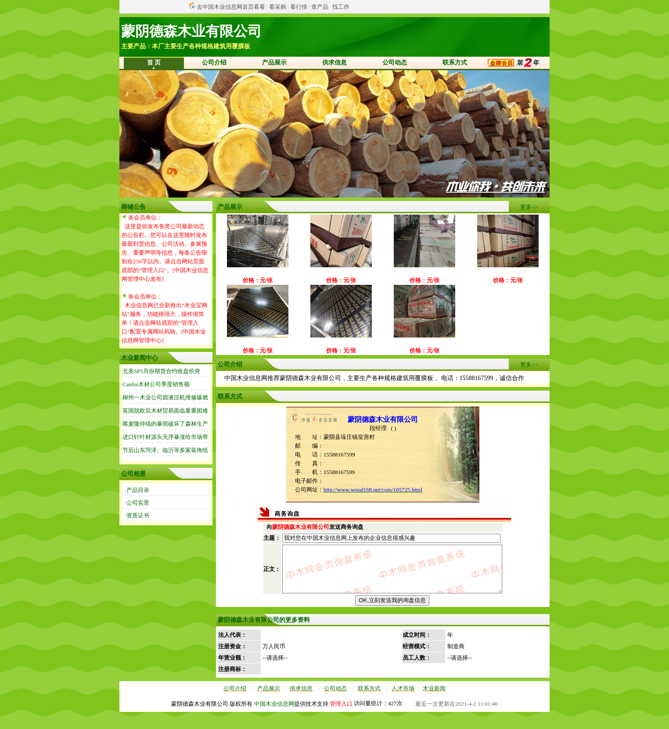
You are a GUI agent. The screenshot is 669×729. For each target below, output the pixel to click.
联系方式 (454, 62)
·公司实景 (137, 502)
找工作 (340, 7)
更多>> (529, 207)
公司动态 (394, 62)
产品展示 (274, 62)
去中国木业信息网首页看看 (231, 7)
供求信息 (334, 62)
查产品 (319, 7)
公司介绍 (214, 62)
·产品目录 (137, 490)
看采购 (277, 7)
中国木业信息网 (274, 721)
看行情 (298, 7)
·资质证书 (137, 515)
